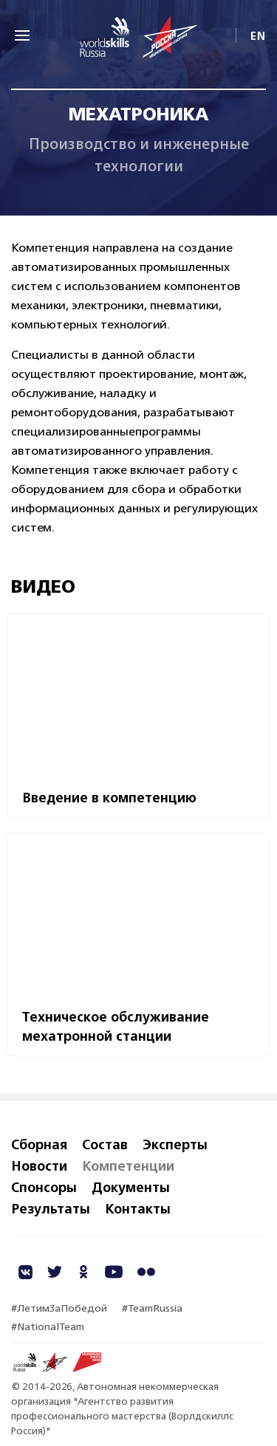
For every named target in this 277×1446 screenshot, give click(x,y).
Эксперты (175, 1144)
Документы (131, 1187)
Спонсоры (44, 1187)
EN (258, 36)
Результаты (50, 1208)
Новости (39, 1165)
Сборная (39, 1144)
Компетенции (128, 1165)
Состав (105, 1144)
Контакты (138, 1208)
